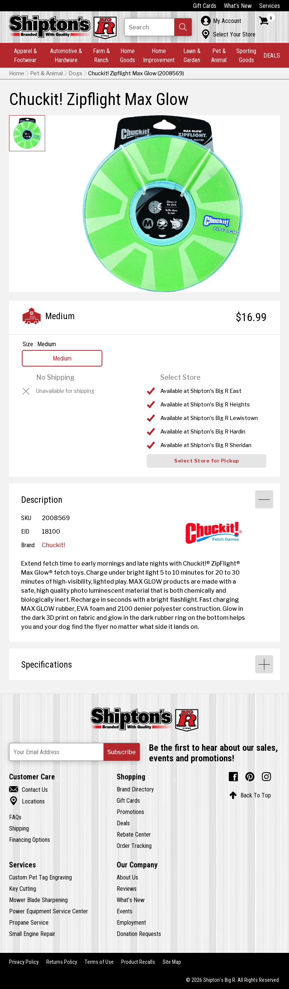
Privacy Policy (24, 962)
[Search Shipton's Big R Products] (158, 27)
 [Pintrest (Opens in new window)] (249, 776)
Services (269, 5)
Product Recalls (138, 962)
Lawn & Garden (192, 55)
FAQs (15, 817)
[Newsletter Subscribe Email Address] (74, 752)
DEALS (271, 55)
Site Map (172, 962)
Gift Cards (204, 5)
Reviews (127, 888)
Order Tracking (134, 845)
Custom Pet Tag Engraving (40, 877)
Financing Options (29, 839)
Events (124, 911)
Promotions (130, 812)
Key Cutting (22, 888)
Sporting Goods (246, 55)
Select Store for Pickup (206, 461)
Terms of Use (99, 962)
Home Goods (127, 55)
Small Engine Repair (32, 933)
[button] (183, 27)
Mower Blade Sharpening (38, 900)
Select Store (180, 377)
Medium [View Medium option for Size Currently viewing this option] (62, 358)
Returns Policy (61, 962)
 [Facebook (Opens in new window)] (233, 776)
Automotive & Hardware (66, 55)
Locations (27, 801)
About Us (127, 877)
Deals (123, 823)
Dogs (75, 73)
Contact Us (28, 789)
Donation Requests (139, 933)
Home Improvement (159, 55)
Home (16, 73)
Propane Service (29, 922)
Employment (131, 922)
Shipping (19, 828)
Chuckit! (53, 545)
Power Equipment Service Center (48, 911)
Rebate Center (134, 834)
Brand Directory (135, 789)
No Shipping (55, 377)
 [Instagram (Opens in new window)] (266, 776)
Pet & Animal (219, 55)
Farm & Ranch (101, 55)
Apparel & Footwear (25, 55)
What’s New (238, 5)
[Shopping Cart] (267, 21)
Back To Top (250, 795)
